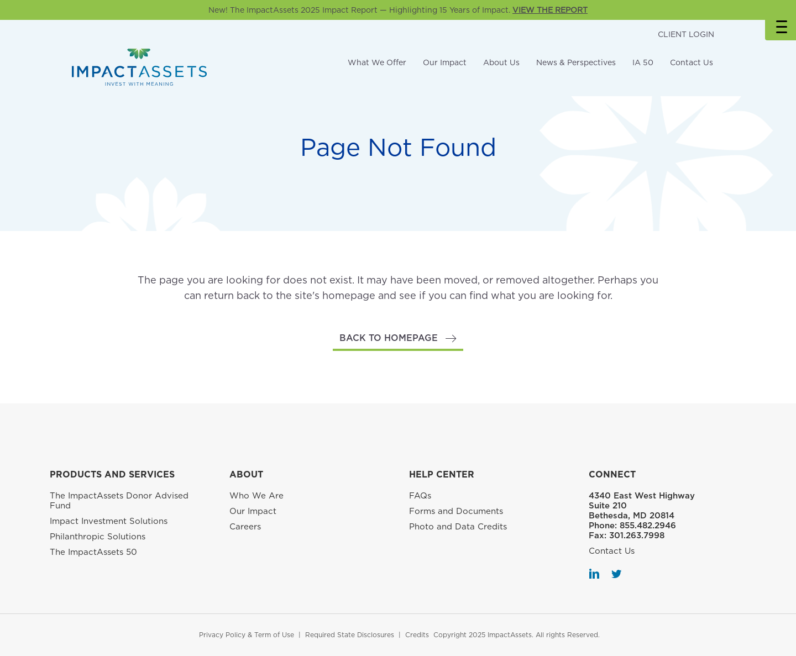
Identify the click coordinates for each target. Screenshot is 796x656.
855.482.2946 (648, 526)
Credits (417, 635)
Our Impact (445, 62)
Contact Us (691, 62)
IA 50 (642, 62)
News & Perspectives (576, 62)
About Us (501, 62)
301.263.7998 (636, 535)
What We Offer (377, 62)
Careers (245, 527)
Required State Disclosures (349, 635)
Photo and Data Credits (458, 527)
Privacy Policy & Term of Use (246, 635)
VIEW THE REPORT (550, 10)
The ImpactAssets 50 (93, 552)
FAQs (420, 496)
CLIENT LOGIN (686, 34)
